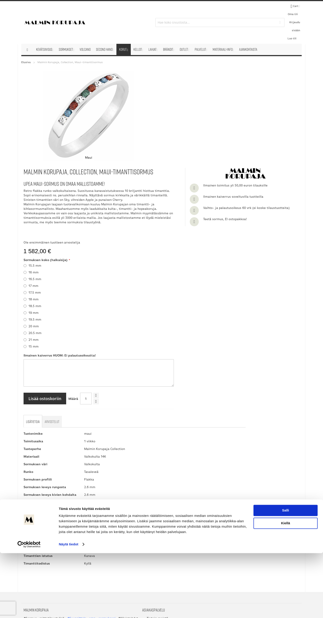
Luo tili (282, 9)
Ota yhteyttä (108, 545)
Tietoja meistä (109, 521)
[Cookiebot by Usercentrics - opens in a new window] (29, 609)
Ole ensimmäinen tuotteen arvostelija (146, 142)
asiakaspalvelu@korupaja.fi (198, 554)
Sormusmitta (108, 550)
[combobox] (161, 9)
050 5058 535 (273, 538)
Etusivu (26, 36)
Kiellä (285, 588)
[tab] (33, 323)
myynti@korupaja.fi (192, 563)
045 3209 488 (210, 547)
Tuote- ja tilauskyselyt (115, 540)
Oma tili (247, 9)
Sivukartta (106, 555)
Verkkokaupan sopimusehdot (120, 525)
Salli (285, 575)
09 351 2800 (202, 543)
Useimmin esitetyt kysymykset (121, 535)
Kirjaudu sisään (265, 9)
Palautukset (108, 530)
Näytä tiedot (68, 609)
